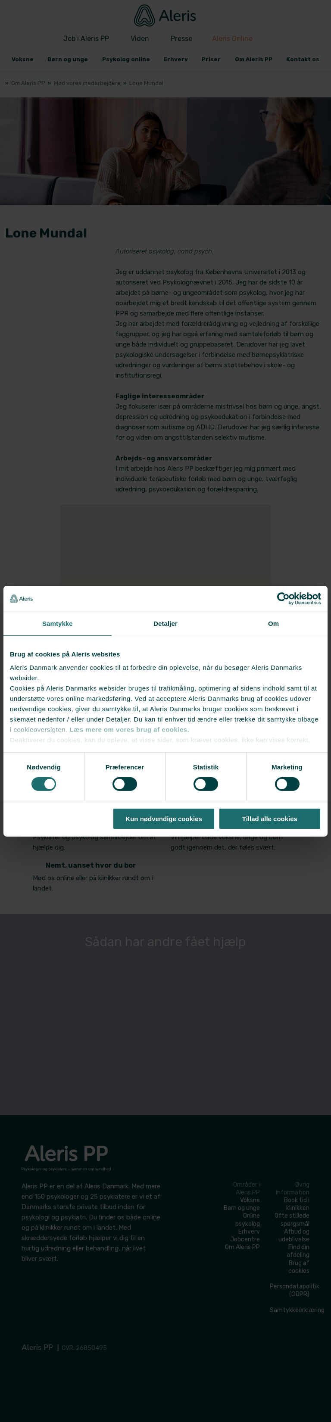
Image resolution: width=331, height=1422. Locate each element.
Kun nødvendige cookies (163, 818)
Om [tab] (273, 623)
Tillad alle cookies (269, 818)
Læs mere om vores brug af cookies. (129, 729)
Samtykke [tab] (57, 623)
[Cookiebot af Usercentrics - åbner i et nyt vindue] (283, 598)
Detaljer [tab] (165, 623)
